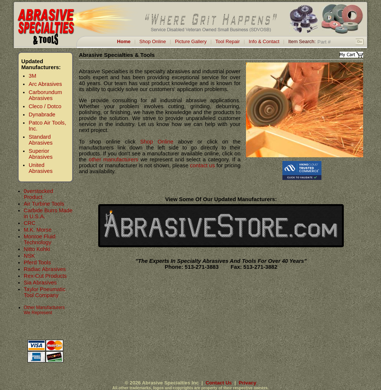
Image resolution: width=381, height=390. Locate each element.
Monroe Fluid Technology (40, 239)
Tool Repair (227, 41)
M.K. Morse (38, 230)
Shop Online (153, 41)
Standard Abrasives (40, 140)
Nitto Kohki (37, 249)
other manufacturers (113, 159)
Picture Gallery (190, 41)
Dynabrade (42, 114)
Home (124, 41)
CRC (30, 223)
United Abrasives (40, 168)
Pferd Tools (37, 262)
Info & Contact (264, 41)
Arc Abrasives (45, 84)
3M (32, 76)
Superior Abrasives (40, 154)
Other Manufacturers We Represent (44, 310)
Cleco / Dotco (45, 106)
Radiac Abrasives (45, 269)
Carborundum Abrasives (45, 95)
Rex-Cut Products (45, 276)
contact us (202, 165)
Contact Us (219, 383)
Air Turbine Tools (44, 204)
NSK (29, 256)
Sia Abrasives (40, 283)
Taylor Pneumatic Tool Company (44, 292)
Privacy (247, 383)
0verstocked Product (38, 194)
